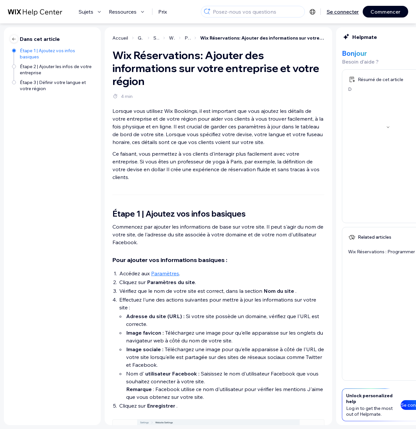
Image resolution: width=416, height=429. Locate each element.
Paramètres (101, 273)
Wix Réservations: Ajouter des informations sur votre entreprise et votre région (198, 38)
